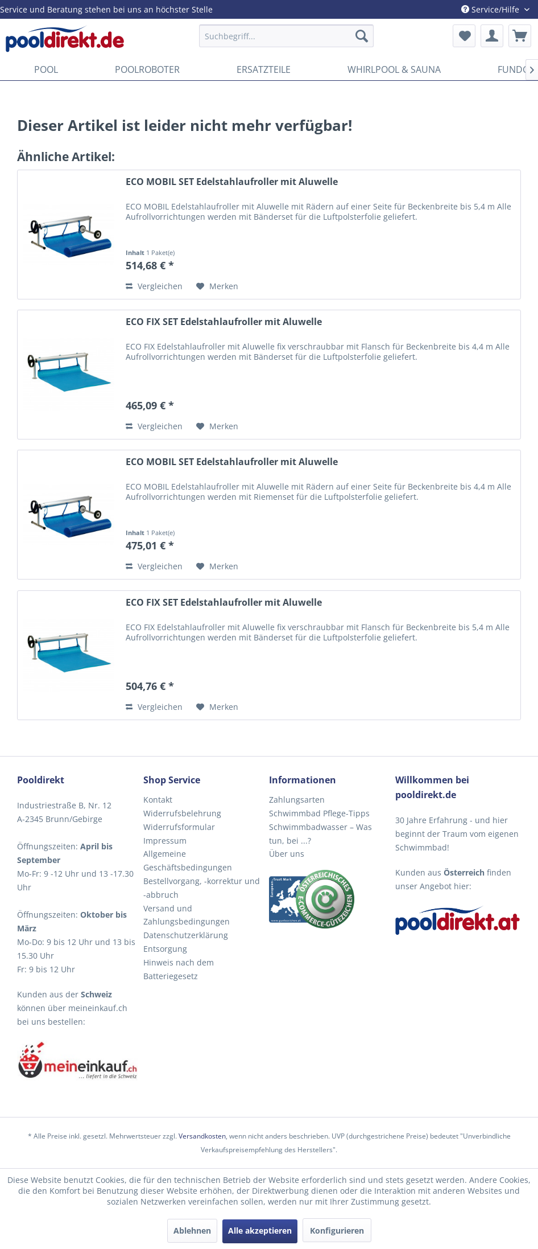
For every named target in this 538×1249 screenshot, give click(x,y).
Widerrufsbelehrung (182, 813)
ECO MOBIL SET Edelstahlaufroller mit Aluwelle (232, 182)
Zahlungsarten (297, 799)
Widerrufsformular (179, 826)
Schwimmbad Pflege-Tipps (319, 813)
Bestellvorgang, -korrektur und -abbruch (201, 888)
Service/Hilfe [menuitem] (491, 9)
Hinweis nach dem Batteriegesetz (178, 969)
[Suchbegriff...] (286, 35)
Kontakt (157, 799)
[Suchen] (362, 35)
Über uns (286, 853)
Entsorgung (165, 948)
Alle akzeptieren (260, 1230)
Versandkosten (202, 1136)
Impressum (165, 840)
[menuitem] (286, 35)
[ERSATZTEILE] (263, 69)
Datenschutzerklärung (185, 935)
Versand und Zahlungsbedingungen (186, 915)
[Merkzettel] (464, 35)
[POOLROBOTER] (147, 69)
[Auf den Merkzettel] (217, 286)
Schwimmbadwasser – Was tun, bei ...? (320, 833)
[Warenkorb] (519, 35)
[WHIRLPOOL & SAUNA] (394, 69)
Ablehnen (192, 1230)
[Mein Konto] (492, 35)
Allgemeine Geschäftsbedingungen (187, 860)
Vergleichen (154, 286)
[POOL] (46, 69)
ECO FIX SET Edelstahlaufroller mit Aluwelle (224, 322)
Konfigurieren (337, 1230)
